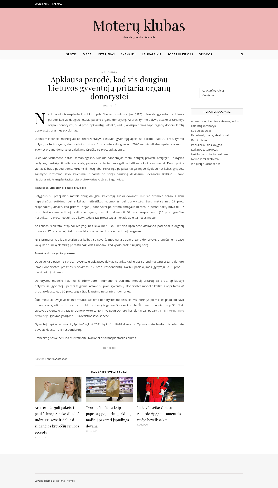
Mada (87, 54)
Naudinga (109, 72)
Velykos (205, 54)
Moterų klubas (139, 25)
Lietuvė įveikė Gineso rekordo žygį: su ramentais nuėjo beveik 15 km (159, 413)
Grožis (71, 54)
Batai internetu (201, 140)
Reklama (56, 3)
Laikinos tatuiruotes (204, 149)
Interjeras (106, 54)
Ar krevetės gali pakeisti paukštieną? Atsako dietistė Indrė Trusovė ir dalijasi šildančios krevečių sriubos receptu (57, 420)
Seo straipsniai (201, 130)
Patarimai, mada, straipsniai (210, 135)
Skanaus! (128, 54)
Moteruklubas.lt (57, 359)
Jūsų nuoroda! (205, 164)
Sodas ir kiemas (180, 54)
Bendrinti (109, 348)
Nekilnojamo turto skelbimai (210, 154)
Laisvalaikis (151, 54)
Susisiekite (42, 3)
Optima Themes (65, 480)
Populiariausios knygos (206, 145)
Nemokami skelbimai (205, 159)
